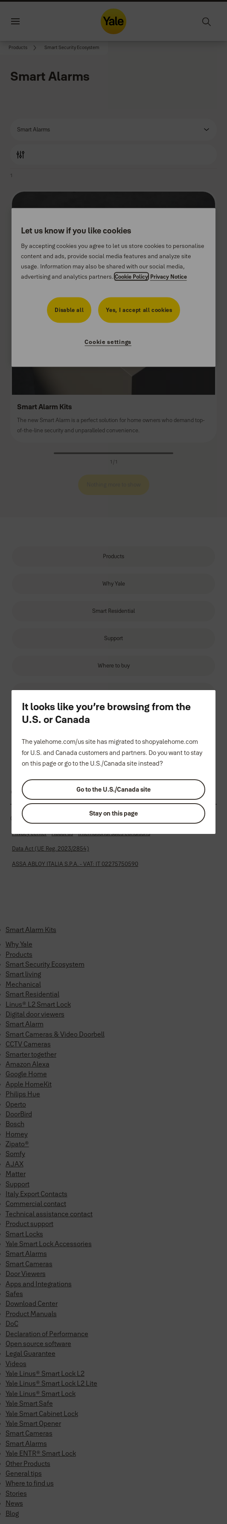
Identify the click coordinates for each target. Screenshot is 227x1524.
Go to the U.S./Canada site (113, 789)
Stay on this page (113, 813)
